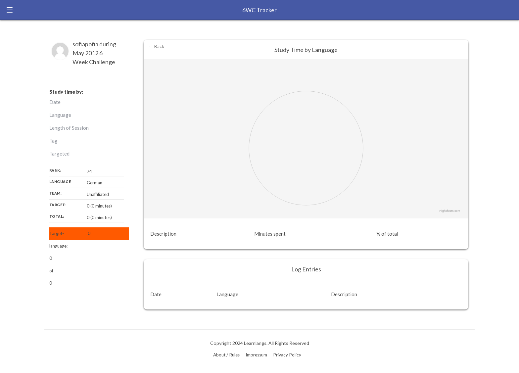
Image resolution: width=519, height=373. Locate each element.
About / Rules (226, 354)
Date (55, 102)
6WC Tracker (259, 10)
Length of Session (69, 128)
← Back (156, 46)
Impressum (256, 354)
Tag (53, 141)
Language (60, 115)
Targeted (59, 154)
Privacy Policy (287, 354)
